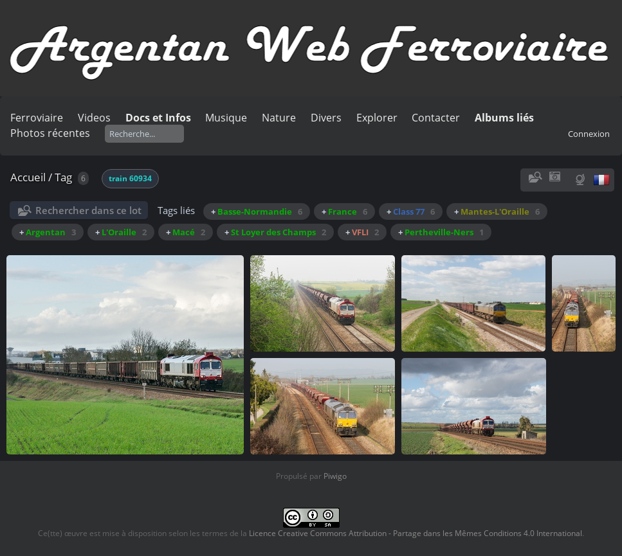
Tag (63, 177)
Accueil (28, 177)
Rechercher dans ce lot (88, 210)
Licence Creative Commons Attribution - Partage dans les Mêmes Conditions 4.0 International (415, 533)
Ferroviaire (36, 118)
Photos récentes (50, 133)
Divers (326, 118)
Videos (94, 118)
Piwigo (335, 476)
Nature (279, 118)
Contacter (436, 118)
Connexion (589, 133)
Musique (226, 118)
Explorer (377, 118)
